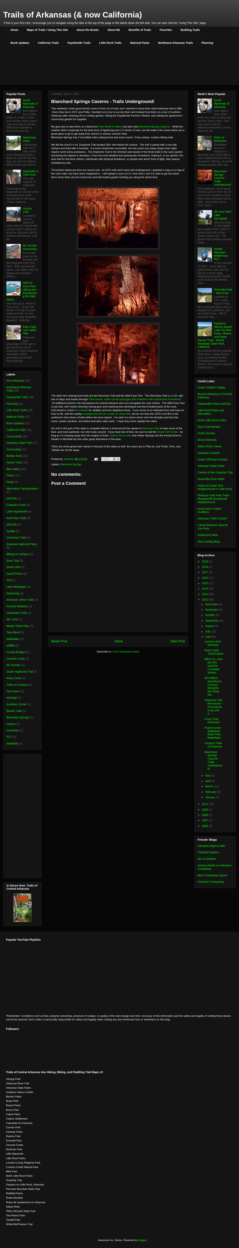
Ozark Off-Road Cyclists (212, 459)
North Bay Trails (16, 518)
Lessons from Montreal (213, 643)
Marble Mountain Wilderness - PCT (222, 254)
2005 (205, 826)
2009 (205, 809)
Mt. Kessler (13, 665)
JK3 (8, 580)
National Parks (139, 42)
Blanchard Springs (70, 464)
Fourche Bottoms (17, 606)
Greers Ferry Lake (120, 435)
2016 (205, 577)
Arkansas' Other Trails (20, 599)
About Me (113, 29)
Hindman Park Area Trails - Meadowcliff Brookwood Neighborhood (214, 499)
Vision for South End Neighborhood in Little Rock (215, 487)
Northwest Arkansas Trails (175, 42)
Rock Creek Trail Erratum (214, 652)
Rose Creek (13, 678)
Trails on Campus (17, 684)
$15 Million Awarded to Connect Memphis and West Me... (213, 686)
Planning (207, 42)
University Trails (16, 537)
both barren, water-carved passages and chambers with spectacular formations (135, 399)
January (210, 797)
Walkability (13, 639)
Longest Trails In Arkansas (213, 745)
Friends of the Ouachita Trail (215, 472)
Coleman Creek (16, 504)
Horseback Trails (16, 612)
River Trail (12, 560)
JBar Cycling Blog (209, 541)
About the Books (87, 29)
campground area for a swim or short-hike (106, 413)
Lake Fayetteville (16, 511)
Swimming (12, 593)
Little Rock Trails (110, 42)
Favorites (166, 29)
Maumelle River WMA (211, 479)
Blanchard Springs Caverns (154, 126)
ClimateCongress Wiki (211, 845)
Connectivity (14, 436)
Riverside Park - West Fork (223, 291)
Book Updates (20, 42)
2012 (205, 599)
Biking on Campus (17, 554)
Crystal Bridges (15, 652)
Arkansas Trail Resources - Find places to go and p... (213, 706)
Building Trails (190, 29)
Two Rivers (13, 691)
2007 (205, 820)
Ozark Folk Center (167, 431)
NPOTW (11, 498)
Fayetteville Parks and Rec (214, 403)
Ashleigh (11, 697)
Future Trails (14, 462)
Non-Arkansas (15, 380)
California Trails (48, 42)
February (211, 791)
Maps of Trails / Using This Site (47, 29)
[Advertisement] (118, 604)
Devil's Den (13, 567)
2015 (205, 583)
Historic (11, 724)
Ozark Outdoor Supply (211, 387)
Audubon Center (16, 704)
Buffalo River (14, 455)
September (212, 620)
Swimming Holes (29, 139)
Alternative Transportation (22, 488)
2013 (205, 594)
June (208, 636)
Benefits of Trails (140, 29)
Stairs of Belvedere (220, 139)
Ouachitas (12, 730)
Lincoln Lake (27, 210)
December (212, 604)
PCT (9, 737)
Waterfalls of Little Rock (30, 173)
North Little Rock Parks (212, 420)
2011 (205, 804)
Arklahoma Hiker (208, 535)
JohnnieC (69, 458)
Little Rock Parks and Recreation (211, 412)
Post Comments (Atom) (126, 651)
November (212, 609)
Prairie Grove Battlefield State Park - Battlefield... (213, 732)
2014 (205, 588)
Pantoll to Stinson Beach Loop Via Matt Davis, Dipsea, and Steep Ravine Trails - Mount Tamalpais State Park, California (215, 335)
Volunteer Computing (211, 881)
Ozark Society (206, 433)
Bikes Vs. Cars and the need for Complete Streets (214, 665)
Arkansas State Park (19, 442)
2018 (205, 566)
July (208, 631)
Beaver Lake (14, 710)
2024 (205, 561)
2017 (205, 572)
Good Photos (14, 573)
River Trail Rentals (209, 426)
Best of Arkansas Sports (212, 875)
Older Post (177, 641)
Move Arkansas (207, 439)
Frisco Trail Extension (212, 720)
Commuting (13, 449)
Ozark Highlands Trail (19, 671)
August (210, 626)
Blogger (142, 1240)
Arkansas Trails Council (212, 518)
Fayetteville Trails (79, 42)
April (208, 781)
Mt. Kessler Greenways (30, 247)
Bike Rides (13, 469)
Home (14, 29)
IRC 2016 (12, 619)
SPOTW (11, 524)
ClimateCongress (208, 852)
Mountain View (150, 428)
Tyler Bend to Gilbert (110, 126)
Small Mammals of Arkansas (30, 104)
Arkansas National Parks (21, 544)
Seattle (10, 531)
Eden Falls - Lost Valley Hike (30, 330)
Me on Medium (207, 858)
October (210, 615)
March (209, 786)
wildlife (10, 645)
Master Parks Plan (17, 626)
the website (81, 410)
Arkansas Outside (209, 453)
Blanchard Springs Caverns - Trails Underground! (222, 178)
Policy (10, 475)
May (208, 775)
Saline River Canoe (210, 446)
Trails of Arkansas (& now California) (72, 14)
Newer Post (59, 641)
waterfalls (12, 743)
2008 (205, 815)
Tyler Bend (13, 632)
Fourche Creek (15, 658)
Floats (10, 482)
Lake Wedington (16, 586)
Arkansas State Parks (211, 465)
